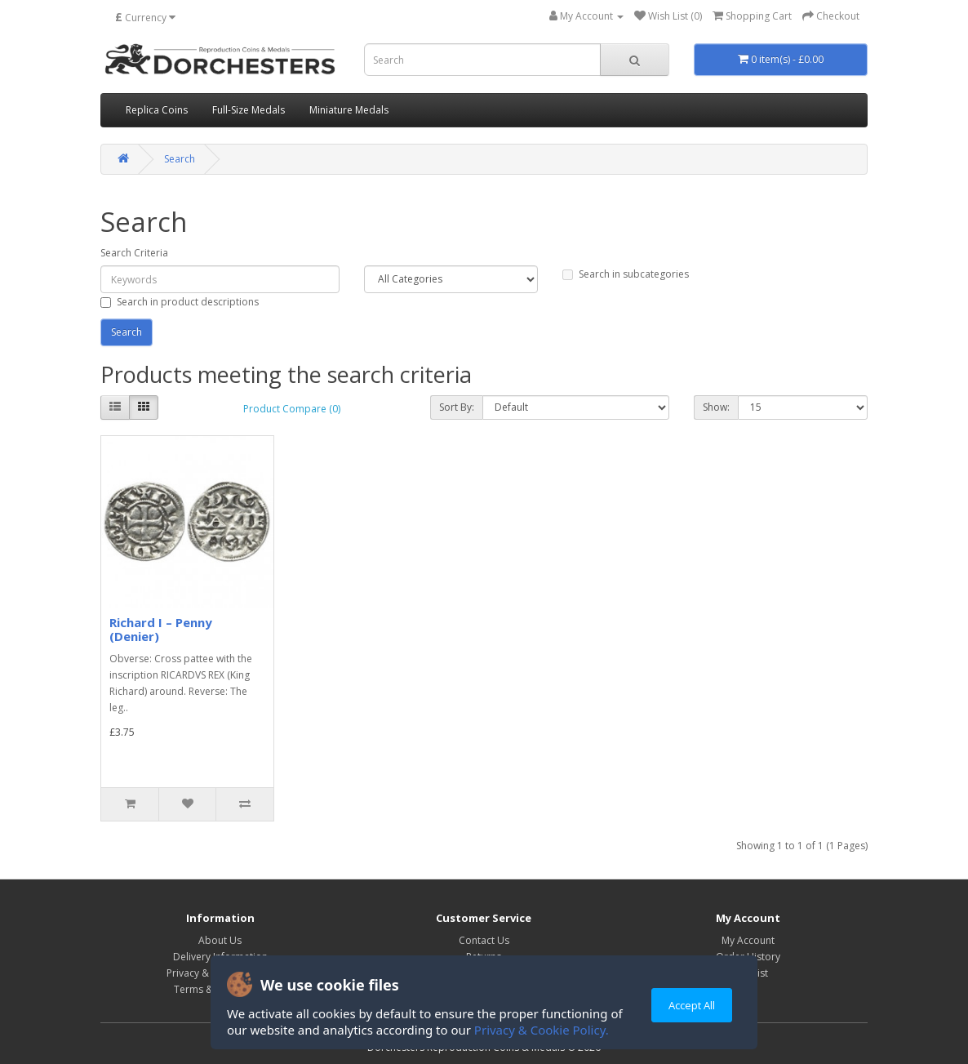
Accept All (691, 1005)
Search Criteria (134, 253)
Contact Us (484, 940)
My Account (748, 940)
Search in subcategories (625, 274)
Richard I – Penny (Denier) (160, 629)
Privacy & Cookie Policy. (541, 1030)
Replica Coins (157, 110)
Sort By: (456, 407)
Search (179, 159)
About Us (220, 940)
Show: (716, 407)
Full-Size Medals (248, 110)
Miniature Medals (349, 110)
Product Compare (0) (291, 409)
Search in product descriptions (179, 302)
